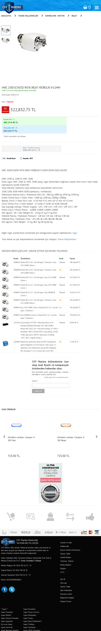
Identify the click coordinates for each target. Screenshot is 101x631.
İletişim (63, 555)
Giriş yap (63, 569)
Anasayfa (6, 15)
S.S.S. (62, 558)
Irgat (74, 15)
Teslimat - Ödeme (67, 547)
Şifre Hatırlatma (66, 576)
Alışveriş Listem (66, 580)
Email (35, 367)
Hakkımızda (64, 532)
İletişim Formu (65, 588)
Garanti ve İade (66, 529)
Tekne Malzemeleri (28, 15)
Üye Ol (62, 565)
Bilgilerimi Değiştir (67, 584)
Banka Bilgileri (65, 551)
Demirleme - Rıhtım (55, 15)
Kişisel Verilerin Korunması (70, 536)
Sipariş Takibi (65, 540)
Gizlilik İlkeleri (65, 544)
